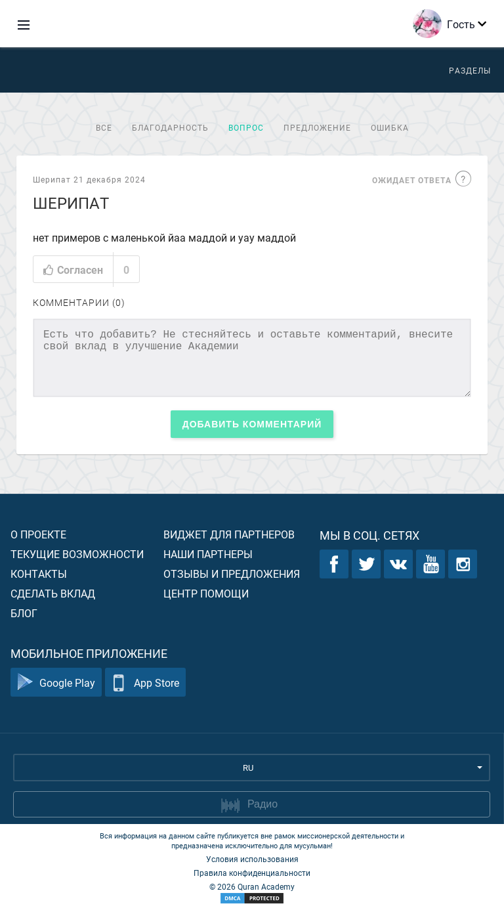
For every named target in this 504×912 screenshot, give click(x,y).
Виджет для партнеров (229, 534)
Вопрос (246, 127)
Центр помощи (206, 593)
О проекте (38, 534)
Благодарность (170, 127)
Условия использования (252, 859)
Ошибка (390, 127)
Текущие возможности (77, 554)
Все (104, 127)
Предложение (317, 127)
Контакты (38, 573)
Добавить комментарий (252, 424)
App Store (145, 682)
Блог (23, 613)
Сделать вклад (52, 593)
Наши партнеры (208, 554)
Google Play (56, 682)
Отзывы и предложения (231, 573)
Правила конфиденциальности (252, 872)
